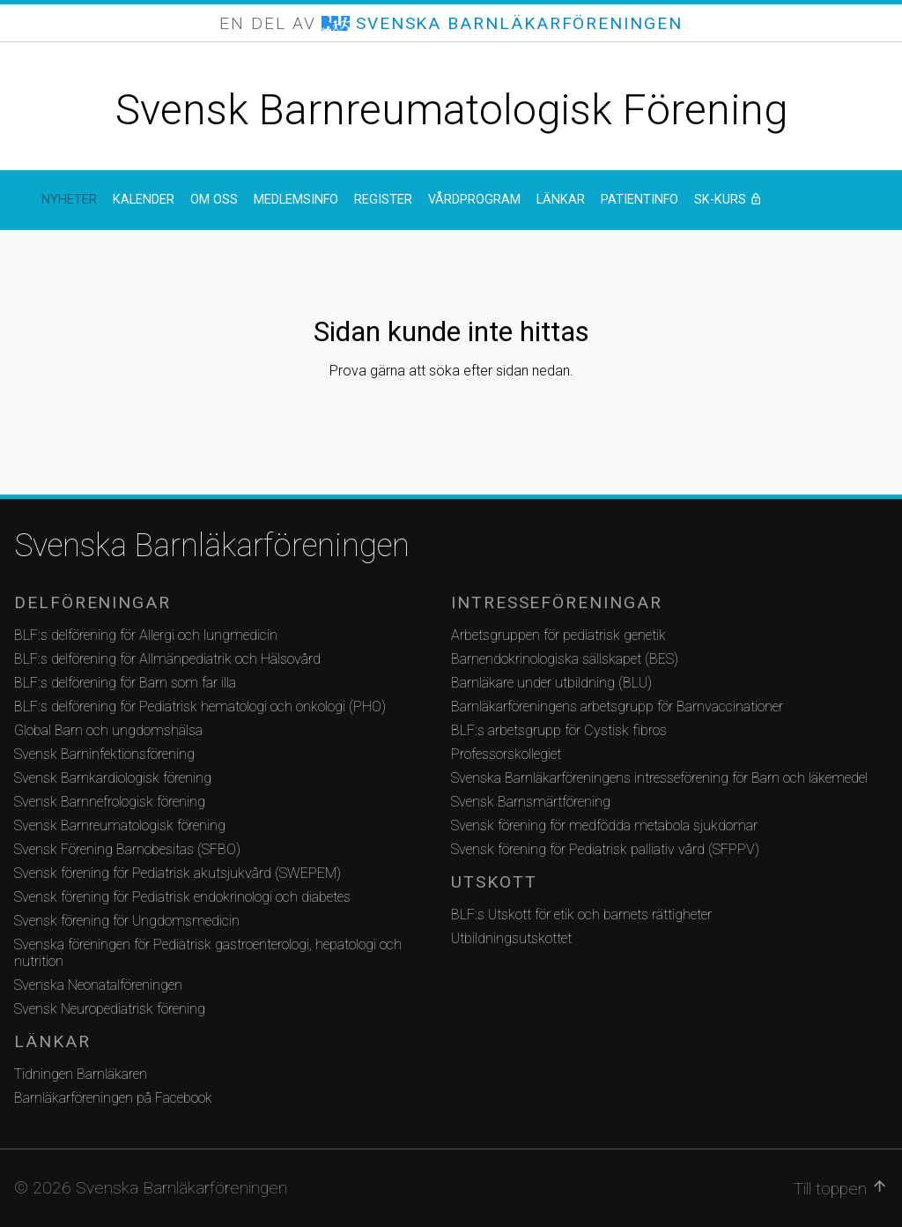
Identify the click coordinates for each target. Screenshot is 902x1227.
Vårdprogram (474, 199)
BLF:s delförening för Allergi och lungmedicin (145, 635)
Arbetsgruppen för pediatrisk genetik (558, 635)
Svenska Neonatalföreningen (98, 985)
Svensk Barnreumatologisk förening (120, 825)
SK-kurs (777, 199)
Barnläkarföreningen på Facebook (113, 1097)
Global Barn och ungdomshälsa (108, 730)
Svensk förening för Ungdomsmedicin (127, 920)
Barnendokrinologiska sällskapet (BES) (564, 659)
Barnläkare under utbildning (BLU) (551, 682)
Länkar (560, 199)
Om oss (214, 199)
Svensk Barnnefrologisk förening (109, 801)
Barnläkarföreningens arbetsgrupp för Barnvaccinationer (617, 706)
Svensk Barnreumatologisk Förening (451, 110)
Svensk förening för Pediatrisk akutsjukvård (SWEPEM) (177, 873)
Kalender (143, 199)
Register (383, 199)
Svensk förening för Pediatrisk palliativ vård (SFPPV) (605, 849)
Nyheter (69, 199)
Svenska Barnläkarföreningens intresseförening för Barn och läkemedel (659, 778)
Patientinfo (639, 199)
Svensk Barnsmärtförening (530, 801)
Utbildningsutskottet (511, 938)
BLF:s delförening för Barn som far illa (125, 682)
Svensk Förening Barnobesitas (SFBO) (127, 849)
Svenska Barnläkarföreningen (212, 545)
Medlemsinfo (296, 199)
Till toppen (841, 1188)
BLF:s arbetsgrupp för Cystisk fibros (559, 730)
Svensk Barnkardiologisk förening (112, 778)
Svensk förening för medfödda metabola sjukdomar (604, 825)
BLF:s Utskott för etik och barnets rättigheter (581, 914)
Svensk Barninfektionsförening (104, 754)
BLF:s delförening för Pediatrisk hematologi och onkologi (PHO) (200, 706)
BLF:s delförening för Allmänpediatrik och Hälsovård (167, 659)
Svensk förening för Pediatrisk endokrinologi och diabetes (182, 897)
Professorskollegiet (506, 754)
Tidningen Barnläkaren (80, 1074)
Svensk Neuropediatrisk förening (109, 1008)
